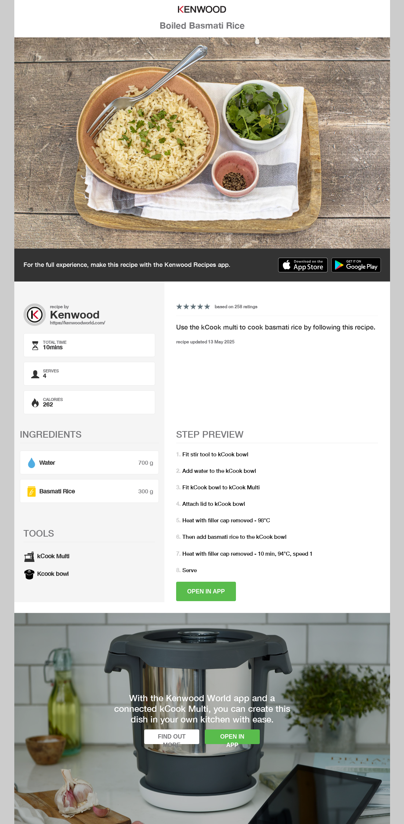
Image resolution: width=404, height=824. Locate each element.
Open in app (206, 591)
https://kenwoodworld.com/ (77, 322)
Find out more (172, 738)
